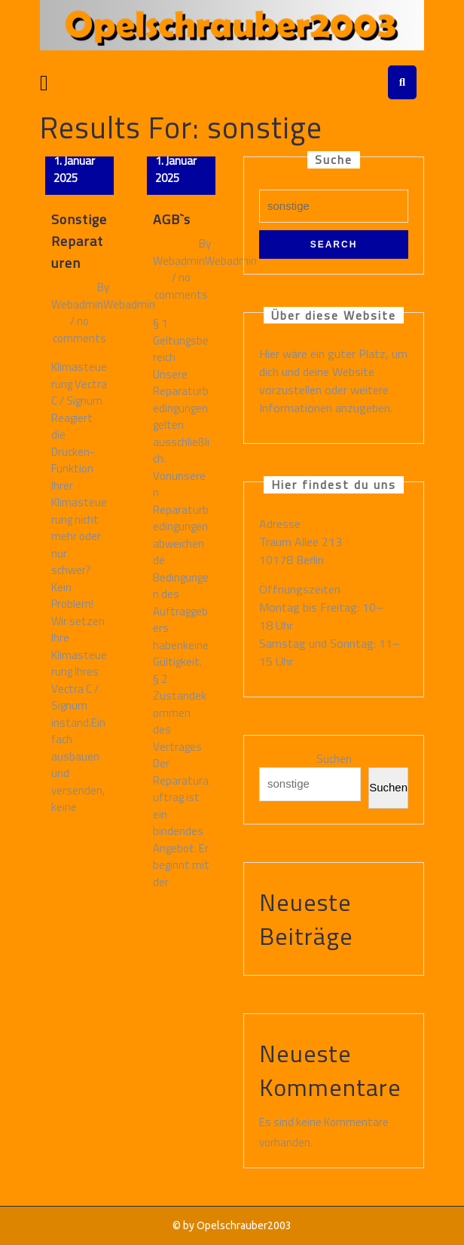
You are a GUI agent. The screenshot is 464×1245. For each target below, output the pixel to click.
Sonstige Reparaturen (79, 241)
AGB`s (172, 219)
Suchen (334, 759)
